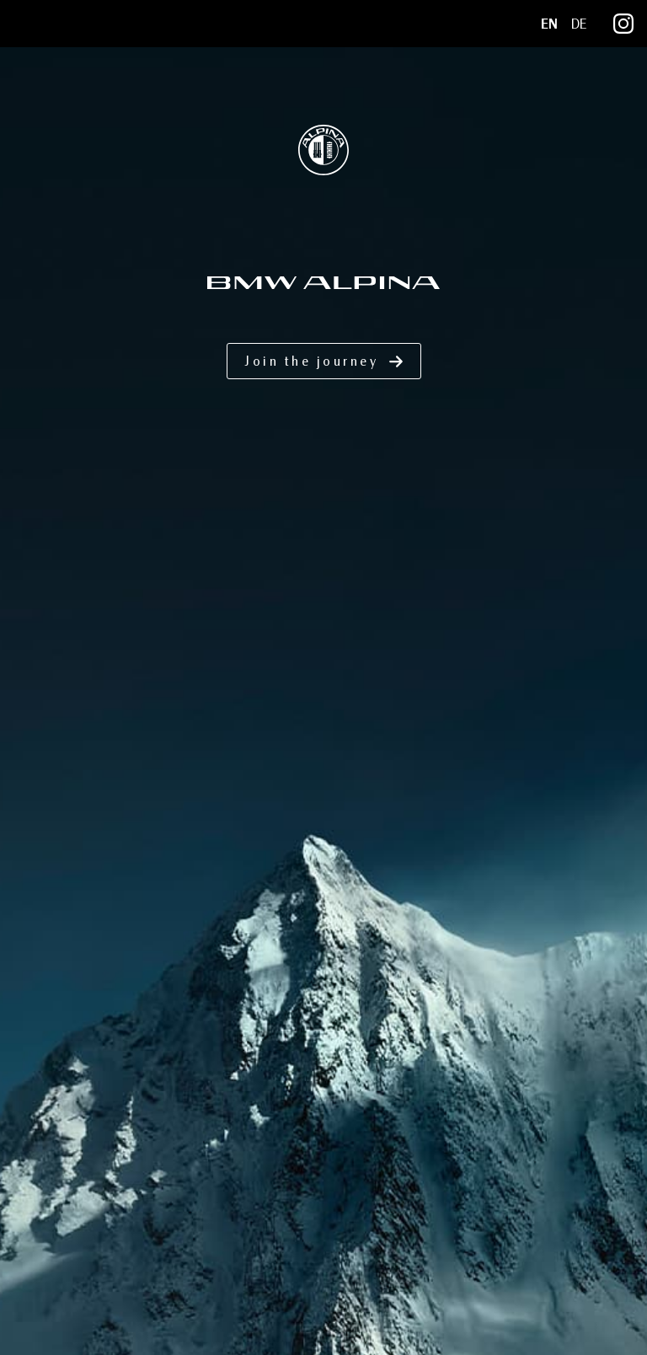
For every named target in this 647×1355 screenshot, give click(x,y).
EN (549, 24)
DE (578, 24)
